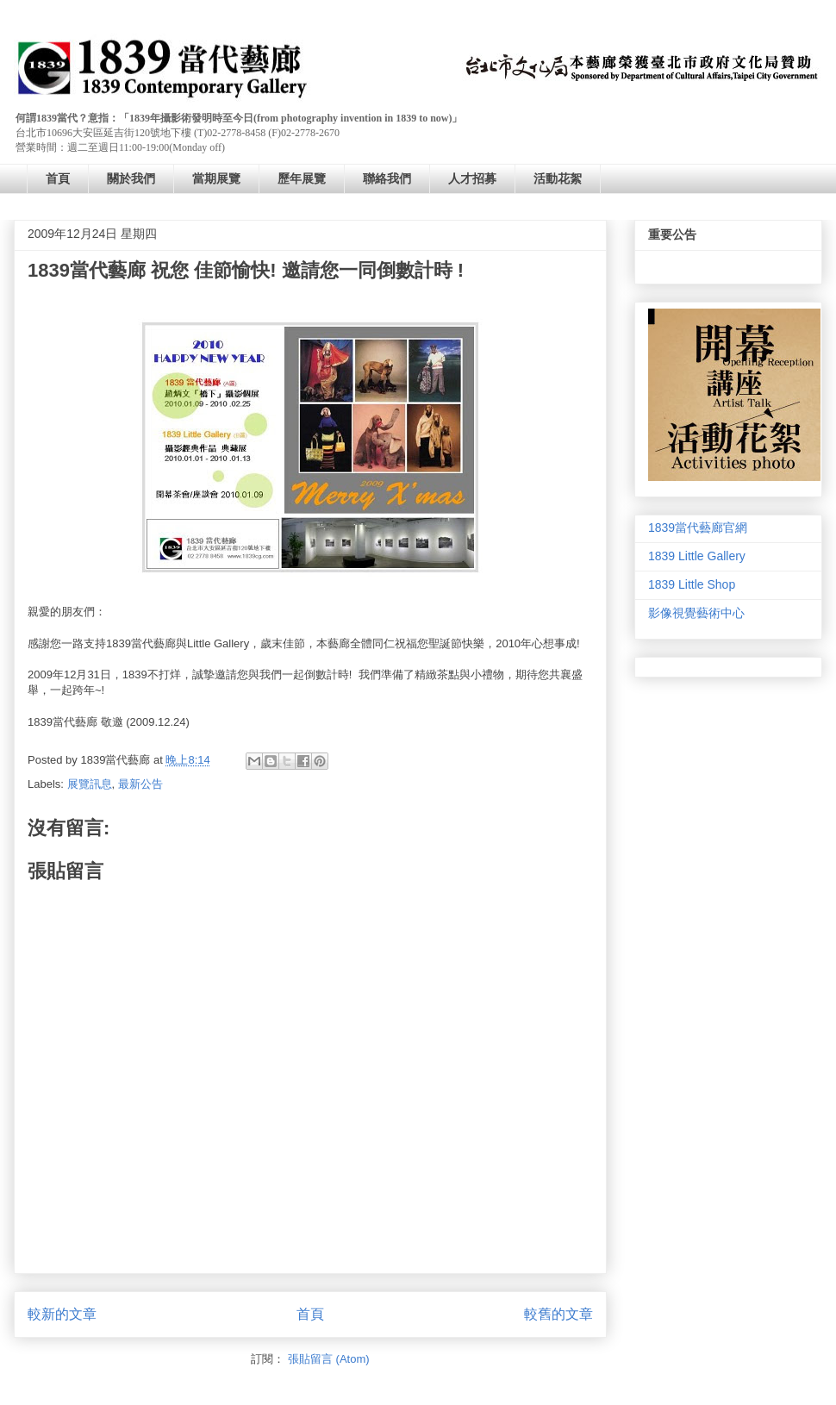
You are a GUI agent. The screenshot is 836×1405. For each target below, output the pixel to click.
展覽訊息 (89, 783)
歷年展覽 (302, 178)
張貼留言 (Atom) (329, 1358)
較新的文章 (62, 1314)
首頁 (58, 178)
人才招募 (472, 178)
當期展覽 (216, 178)
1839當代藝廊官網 (697, 527)
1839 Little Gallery (697, 556)
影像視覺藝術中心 (696, 613)
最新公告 (140, 783)
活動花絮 (557, 178)
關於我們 (131, 178)
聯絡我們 (387, 178)
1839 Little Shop (691, 584)
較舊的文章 (558, 1314)
